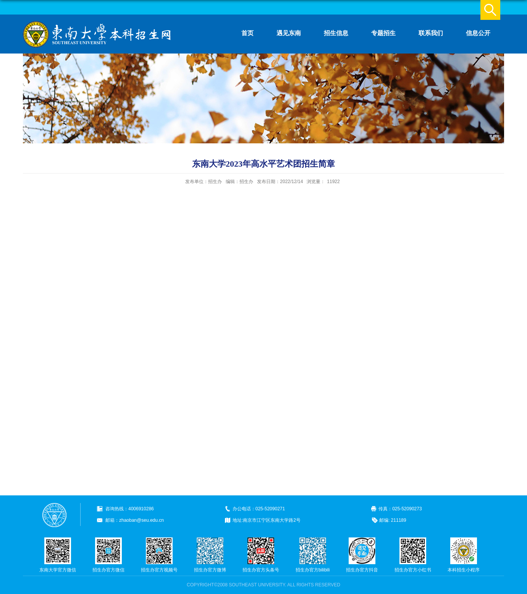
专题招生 (383, 33)
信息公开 (478, 33)
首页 (247, 33)
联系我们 (431, 33)
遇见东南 (288, 33)
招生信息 (336, 33)
